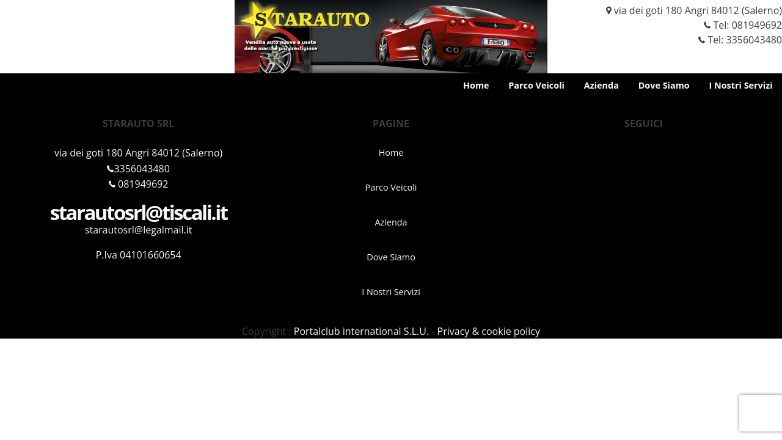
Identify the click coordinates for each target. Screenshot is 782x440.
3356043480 (138, 168)
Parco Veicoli (536, 85)
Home (476, 85)
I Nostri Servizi (740, 85)
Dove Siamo (664, 85)
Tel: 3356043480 (735, 39)
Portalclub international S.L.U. (361, 331)
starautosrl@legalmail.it (138, 230)
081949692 (757, 25)
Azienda (601, 85)
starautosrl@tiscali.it (138, 212)
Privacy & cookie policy (488, 331)
